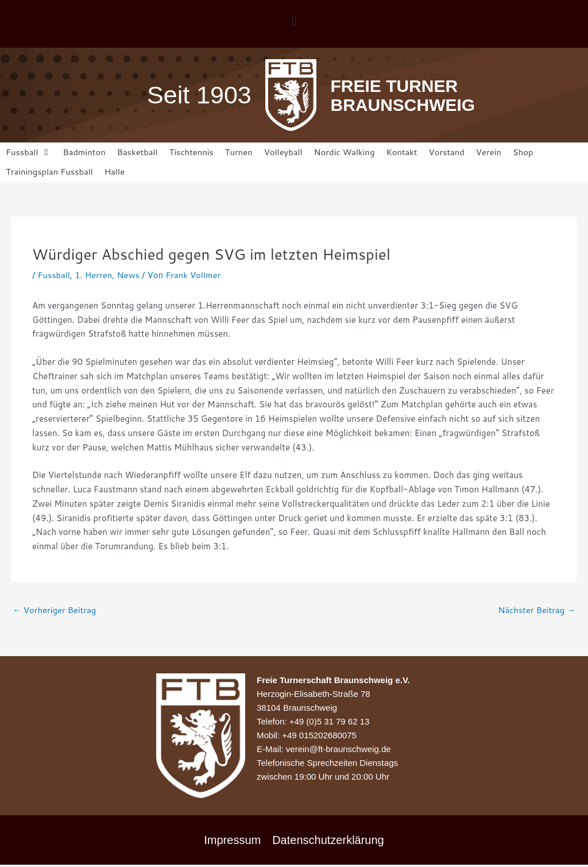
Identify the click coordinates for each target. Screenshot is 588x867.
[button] (293, 20)
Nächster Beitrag (536, 610)
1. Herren (94, 275)
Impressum (232, 840)
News (129, 275)
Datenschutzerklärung (328, 840)
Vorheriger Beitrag (55, 610)
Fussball (53, 275)
